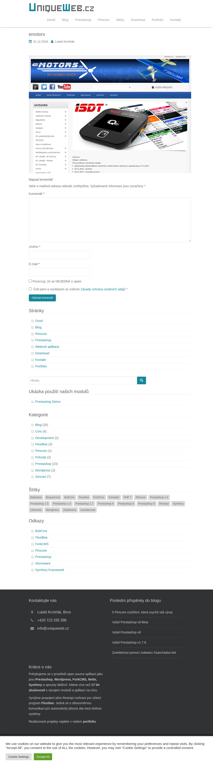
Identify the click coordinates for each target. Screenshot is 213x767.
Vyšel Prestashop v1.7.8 (129, 642)
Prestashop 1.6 (62, 503)
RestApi (164, 503)
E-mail (34, 264)
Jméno (34, 246)
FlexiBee (41, 444)
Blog (65, 20)
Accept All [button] (43, 756)
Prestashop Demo (48, 401)
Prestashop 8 (106, 503)
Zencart (40, 476)
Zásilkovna (69, 510)
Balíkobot (36, 497)
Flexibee (84, 497)
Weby (120, 20)
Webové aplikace (47, 346)
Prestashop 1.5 (39, 503)
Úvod (39, 321)
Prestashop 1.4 (159, 497)
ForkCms (98, 497)
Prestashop (83, 20)
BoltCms (69, 497)
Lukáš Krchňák (64, 41)
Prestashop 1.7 (84, 503)
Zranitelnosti (87, 510)
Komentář (37, 194)
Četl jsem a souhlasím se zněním (78, 289)
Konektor (114, 497)
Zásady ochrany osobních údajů (103, 289)
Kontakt (175, 20)
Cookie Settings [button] (18, 756)
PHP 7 (127, 497)
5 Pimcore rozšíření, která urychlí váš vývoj (142, 612)
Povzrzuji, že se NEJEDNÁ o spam (55, 281)
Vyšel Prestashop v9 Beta (130, 622)
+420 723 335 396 (51, 620)
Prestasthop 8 (146, 503)
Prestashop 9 (126, 503)
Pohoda (40, 457)
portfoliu (89, 721)
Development (44, 438)
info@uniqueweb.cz (53, 628)
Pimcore (103, 20)
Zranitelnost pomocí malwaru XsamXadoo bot (144, 652)
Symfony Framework (49, 570)
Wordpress (42, 470)
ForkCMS (42, 544)
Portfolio (157, 20)
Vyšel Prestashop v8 (126, 632)
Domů (51, 20)
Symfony (178, 503)
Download (138, 20)
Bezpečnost (53, 497)
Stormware (43, 563)
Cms (38, 431)
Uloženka (36, 510)
